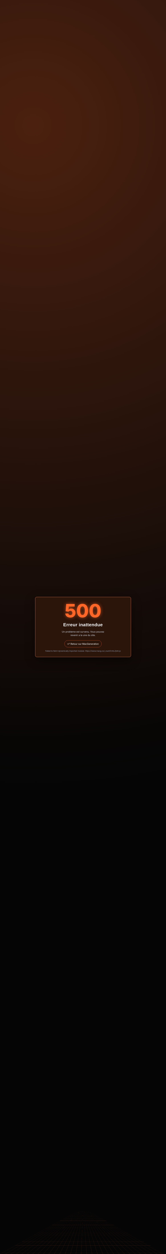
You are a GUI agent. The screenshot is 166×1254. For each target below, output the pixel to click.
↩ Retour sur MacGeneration (83, 643)
